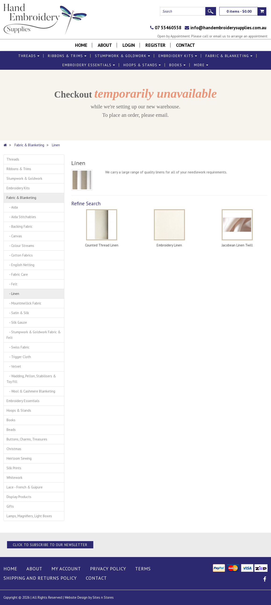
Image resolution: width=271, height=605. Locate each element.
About (105, 45)
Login (129, 45)
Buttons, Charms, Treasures (27, 439)
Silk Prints (14, 468)
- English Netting (20, 265)
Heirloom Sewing (19, 458)
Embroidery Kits (178, 56)
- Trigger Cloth (19, 357)
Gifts (10, 506)
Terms (143, 569)
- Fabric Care (17, 274)
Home (81, 45)
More (201, 65)
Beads (11, 429)
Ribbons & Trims (67, 56)
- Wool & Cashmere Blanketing (31, 391)
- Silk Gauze (17, 322)
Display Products (19, 497)
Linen (56, 145)
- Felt (12, 284)
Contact (185, 45)
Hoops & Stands (142, 65)
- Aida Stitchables (21, 217)
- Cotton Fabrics (20, 255)
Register (155, 45)
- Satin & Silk (18, 313)
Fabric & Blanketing (229, 56)
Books (177, 65)
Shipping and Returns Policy (40, 578)
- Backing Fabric (20, 226)
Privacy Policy (108, 569)
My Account (66, 569)
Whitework (14, 477)
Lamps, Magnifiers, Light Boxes (29, 516)
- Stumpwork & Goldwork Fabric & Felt (34, 335)
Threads (29, 56)
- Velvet (14, 366)
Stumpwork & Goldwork (122, 56)
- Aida (12, 207)
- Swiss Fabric (18, 347)
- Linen (13, 293)
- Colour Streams (20, 245)
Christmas (14, 449)
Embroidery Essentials (88, 65)
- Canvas (14, 236)
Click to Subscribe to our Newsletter (50, 545)
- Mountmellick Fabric (24, 303)
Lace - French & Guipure (25, 487)
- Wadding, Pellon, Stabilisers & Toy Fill (31, 379)
